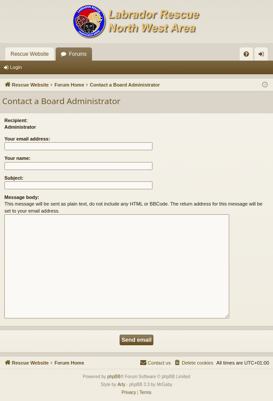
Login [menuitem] (263, 56)
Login (16, 67)
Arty (121, 384)
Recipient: (16, 120)
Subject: (13, 178)
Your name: (17, 158)
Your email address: (27, 138)
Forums (78, 54)
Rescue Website (30, 54)
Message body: (21, 197)
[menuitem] (246, 54)
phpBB (114, 376)
